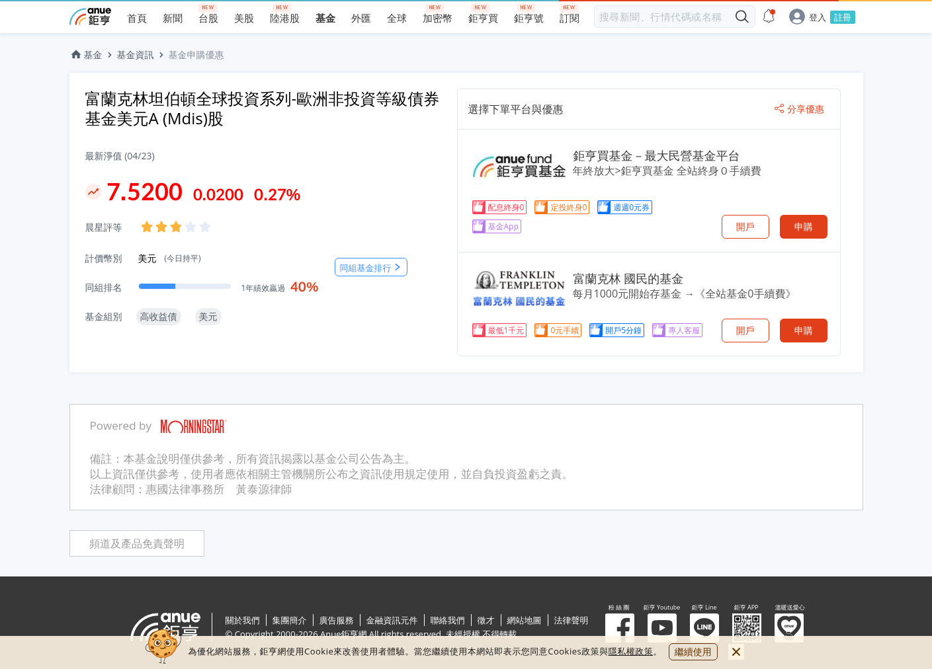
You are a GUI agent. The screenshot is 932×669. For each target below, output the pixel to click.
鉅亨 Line (704, 628)
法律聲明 (571, 620)
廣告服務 (336, 620)
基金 (86, 54)
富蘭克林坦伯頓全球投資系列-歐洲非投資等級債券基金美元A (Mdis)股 (262, 108)
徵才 (486, 620)
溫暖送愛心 (789, 628)
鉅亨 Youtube (662, 628)
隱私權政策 (631, 651)
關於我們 (243, 620)
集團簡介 (290, 620)
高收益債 (158, 316)
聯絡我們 (448, 620)
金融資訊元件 (392, 620)
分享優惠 (799, 109)
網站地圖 (524, 620)
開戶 (745, 226)
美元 (169, 258)
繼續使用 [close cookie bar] (693, 651)
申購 (803, 226)
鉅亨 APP (746, 628)
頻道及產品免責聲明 (137, 543)
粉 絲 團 (619, 628)
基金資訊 (135, 54)
